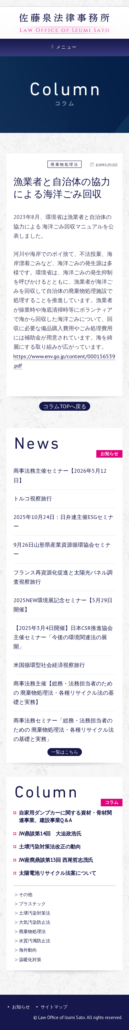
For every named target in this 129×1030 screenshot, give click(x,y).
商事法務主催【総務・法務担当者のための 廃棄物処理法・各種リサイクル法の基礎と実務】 (63, 692)
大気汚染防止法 (34, 922)
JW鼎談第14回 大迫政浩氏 (50, 833)
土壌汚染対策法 (34, 913)
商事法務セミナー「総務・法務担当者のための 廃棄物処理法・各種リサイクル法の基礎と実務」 (63, 729)
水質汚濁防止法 (34, 941)
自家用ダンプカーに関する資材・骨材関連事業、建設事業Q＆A (65, 816)
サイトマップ (54, 1007)
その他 (25, 894)
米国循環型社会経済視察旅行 (49, 664)
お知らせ (21, 1007)
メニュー (66, 47)
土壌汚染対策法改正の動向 (50, 846)
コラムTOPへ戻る (64, 406)
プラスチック (32, 904)
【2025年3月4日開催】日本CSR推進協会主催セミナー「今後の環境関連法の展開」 (63, 637)
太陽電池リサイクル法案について (57, 873)
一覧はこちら (64, 752)
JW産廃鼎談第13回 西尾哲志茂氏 (56, 860)
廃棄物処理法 (64, 164)
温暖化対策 (30, 960)
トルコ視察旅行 (32, 498)
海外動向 (28, 950)
